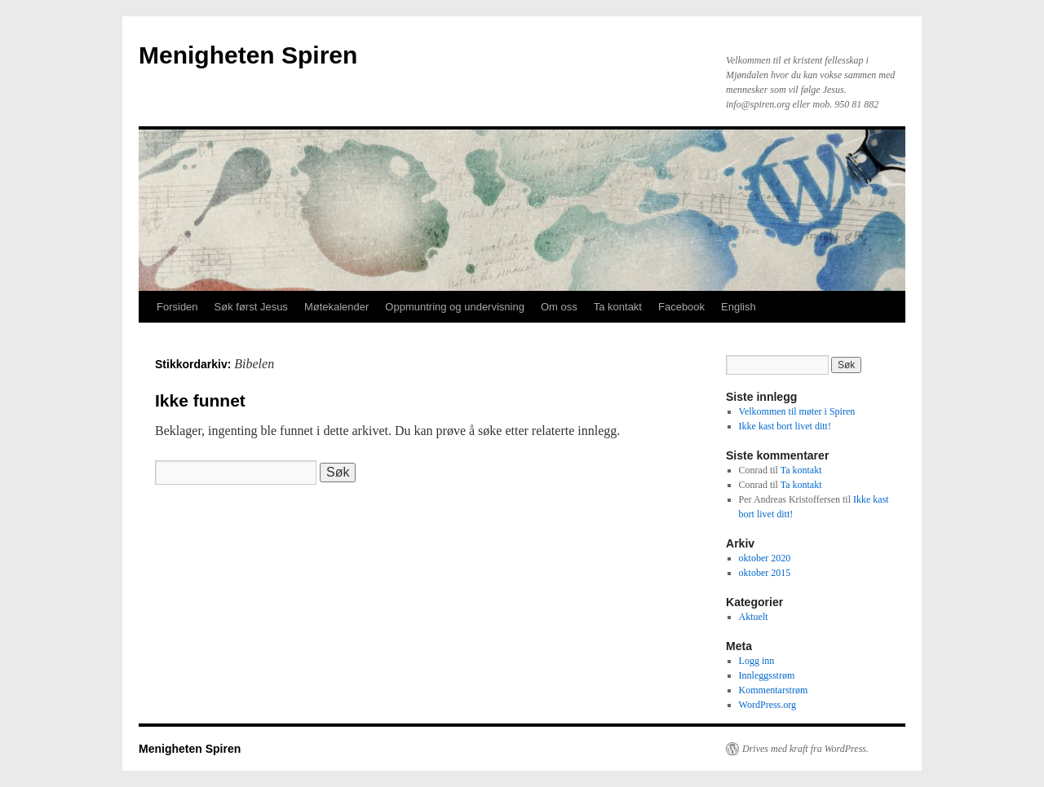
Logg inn (757, 660)
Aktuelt (753, 616)
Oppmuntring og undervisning (454, 307)
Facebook (681, 307)
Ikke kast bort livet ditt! (785, 426)
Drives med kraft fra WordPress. (805, 748)
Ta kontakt (618, 307)
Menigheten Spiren (248, 55)
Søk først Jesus (251, 307)
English (738, 307)
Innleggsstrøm (767, 675)
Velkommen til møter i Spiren (797, 411)
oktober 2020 (765, 558)
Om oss (559, 307)
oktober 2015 (765, 572)
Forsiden (177, 307)
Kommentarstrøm (773, 690)
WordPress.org (767, 704)
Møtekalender (336, 307)
